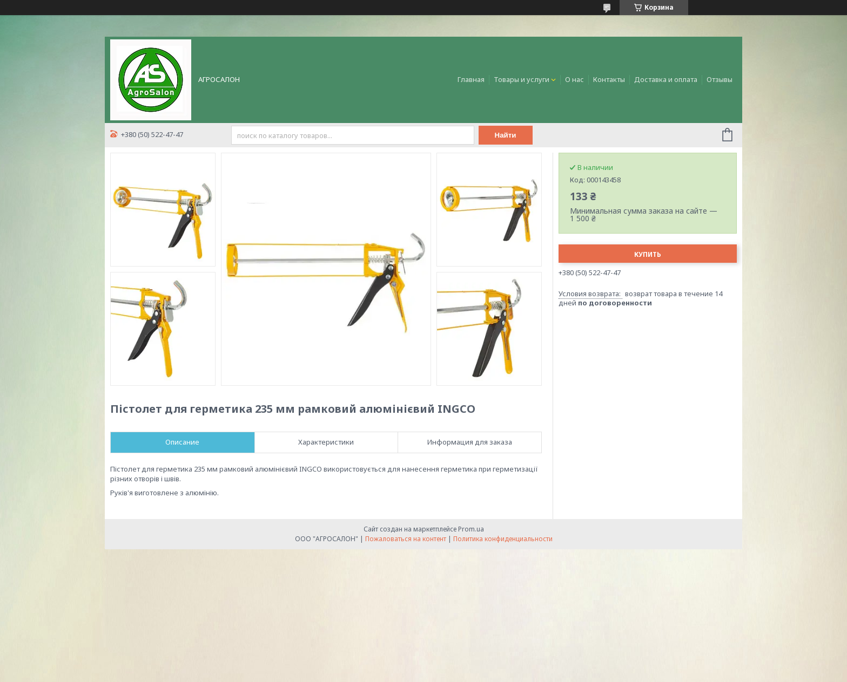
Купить (647, 254)
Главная (471, 79)
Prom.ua (471, 529)
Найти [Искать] (505, 135)
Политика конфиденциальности (503, 538)
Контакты (609, 79)
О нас (574, 79)
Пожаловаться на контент (405, 538)
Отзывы (719, 79)
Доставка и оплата (665, 79)
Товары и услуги (521, 79)
